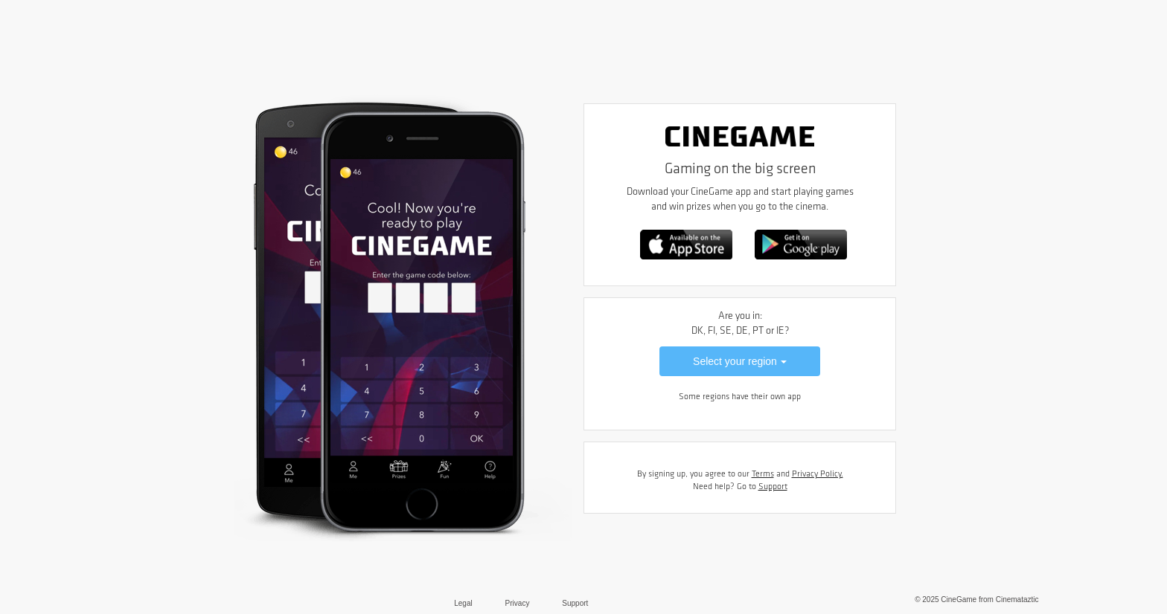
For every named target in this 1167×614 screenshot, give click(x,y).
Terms (763, 474)
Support (772, 486)
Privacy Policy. (817, 474)
